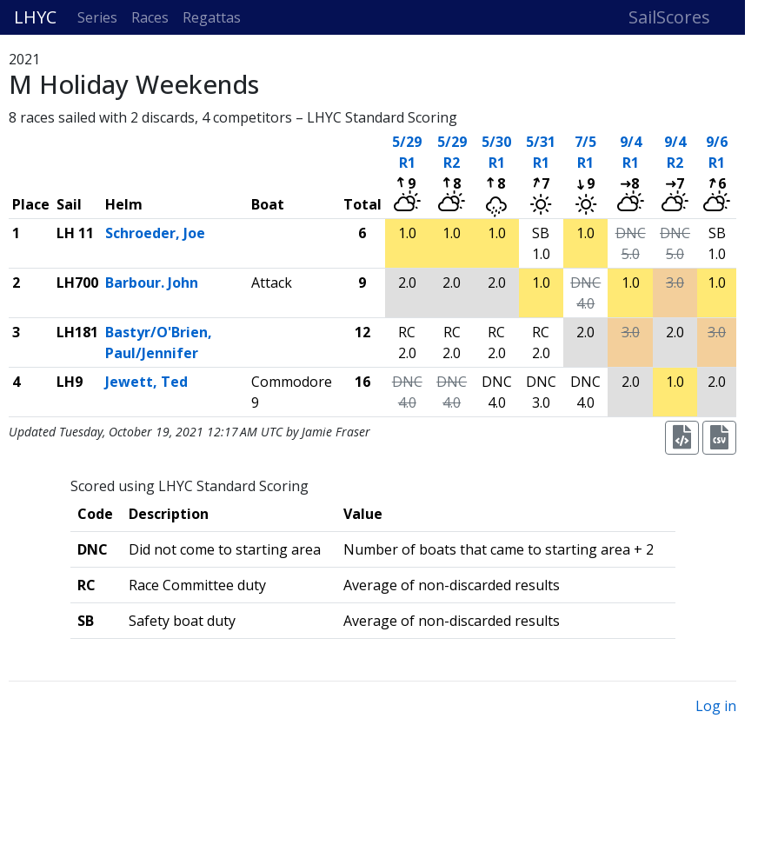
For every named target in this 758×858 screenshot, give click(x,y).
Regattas (212, 17)
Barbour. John (151, 282)
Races (150, 17)
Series (97, 17)
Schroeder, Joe (155, 233)
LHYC (35, 17)
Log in (715, 705)
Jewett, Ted (146, 381)
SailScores (669, 17)
